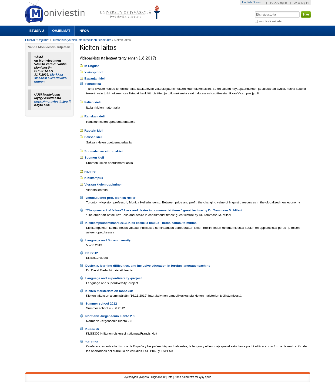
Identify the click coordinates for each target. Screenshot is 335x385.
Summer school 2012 (101, 303)
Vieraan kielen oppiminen (103, 184)
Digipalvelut (158, 377)
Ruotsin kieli (93, 130)
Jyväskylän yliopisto (136, 377)
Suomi (257, 2)
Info (170, 377)
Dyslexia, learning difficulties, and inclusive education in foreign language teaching (148, 265)
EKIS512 (91, 253)
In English (92, 66)
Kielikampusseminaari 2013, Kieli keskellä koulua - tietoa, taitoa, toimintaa (141, 223)
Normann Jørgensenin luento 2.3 (110, 316)
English (247, 2)
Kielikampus (93, 178)
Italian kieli (92, 102)
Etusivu (36, 31)
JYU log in (301, 2)
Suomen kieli (94, 157)
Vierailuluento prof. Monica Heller (110, 197)
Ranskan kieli (94, 116)
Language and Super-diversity (108, 240)
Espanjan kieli (95, 78)
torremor (92, 341)
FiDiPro (90, 171)
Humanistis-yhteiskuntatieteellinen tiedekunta (81, 40)
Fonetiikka (93, 84)
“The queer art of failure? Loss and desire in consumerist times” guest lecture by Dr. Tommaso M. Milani (163, 210)
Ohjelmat (61, 31)
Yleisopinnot (94, 72)
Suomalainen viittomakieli (103, 151)
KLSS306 (92, 329)
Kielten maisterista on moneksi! (109, 291)
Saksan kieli (93, 137)
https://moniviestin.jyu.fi (52, 101)
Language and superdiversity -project (113, 278)
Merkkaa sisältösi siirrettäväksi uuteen (50, 78)
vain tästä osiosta (270, 21)
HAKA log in (278, 2)
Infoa (84, 31)
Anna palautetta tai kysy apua (192, 377)
